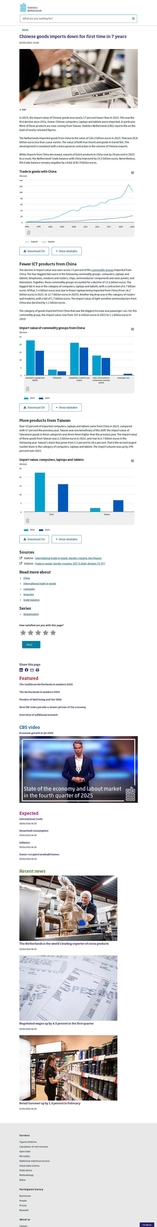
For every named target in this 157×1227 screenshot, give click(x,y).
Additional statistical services (34, 1161)
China (26, 578)
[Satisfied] (45, 632)
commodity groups (103, 270)
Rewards (24, 1210)
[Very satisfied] (53, 632)
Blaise (22, 1180)
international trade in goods (39, 583)
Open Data (24, 1152)
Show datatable (66, 251)
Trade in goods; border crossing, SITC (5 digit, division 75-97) (70, 564)
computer (29, 589)
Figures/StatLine (28, 1142)
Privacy (23, 1206)
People (23, 1201)
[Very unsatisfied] (23, 632)
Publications (25, 1170)
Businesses (25, 1196)
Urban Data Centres (29, 1166)
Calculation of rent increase (33, 1147)
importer (28, 594)
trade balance (31, 600)
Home (25, 30)
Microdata (24, 1156)
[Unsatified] (30, 632)
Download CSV (34, 251)
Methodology (26, 1175)
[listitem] (21, 670)
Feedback (147, 1225)
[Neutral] (38, 632)
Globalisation (31, 614)
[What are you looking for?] (78, 19)
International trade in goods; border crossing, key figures (68, 558)
